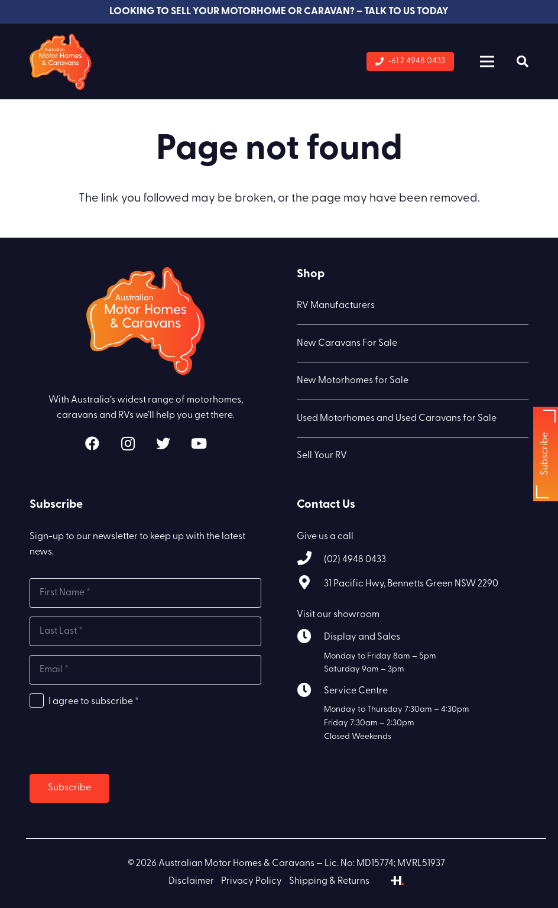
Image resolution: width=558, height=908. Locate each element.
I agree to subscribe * (93, 701)
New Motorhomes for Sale (352, 380)
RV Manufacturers (336, 305)
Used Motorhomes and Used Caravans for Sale (397, 418)
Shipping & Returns (329, 881)
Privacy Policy (251, 881)
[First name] (145, 593)
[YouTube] (198, 443)
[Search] (522, 61)
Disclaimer (191, 881)
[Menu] (487, 61)
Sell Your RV (322, 456)
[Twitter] (163, 443)
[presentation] (119, 742)
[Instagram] (127, 443)
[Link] (60, 62)
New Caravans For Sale (347, 343)
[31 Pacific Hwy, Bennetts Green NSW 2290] (310, 584)
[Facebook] (92, 443)
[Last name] (145, 631)
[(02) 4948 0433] (310, 560)
